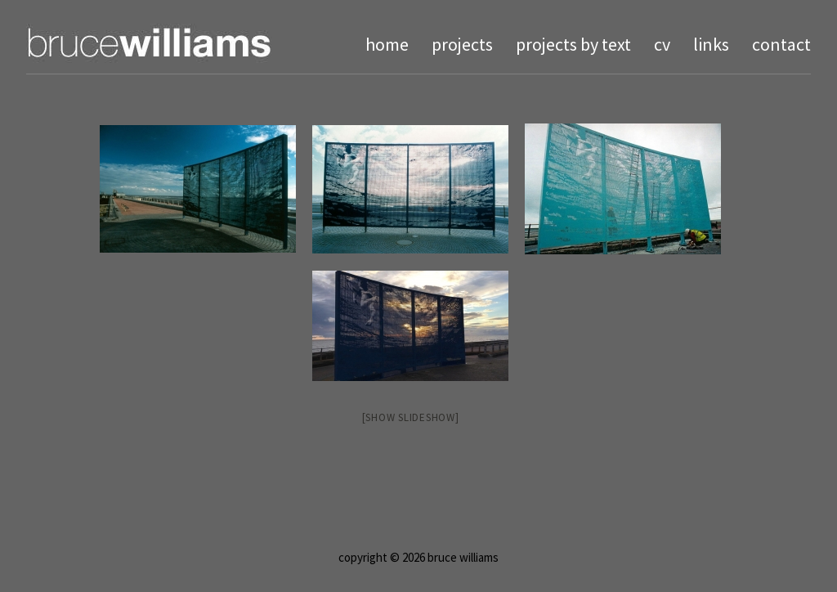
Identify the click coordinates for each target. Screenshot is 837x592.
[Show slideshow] (410, 417)
